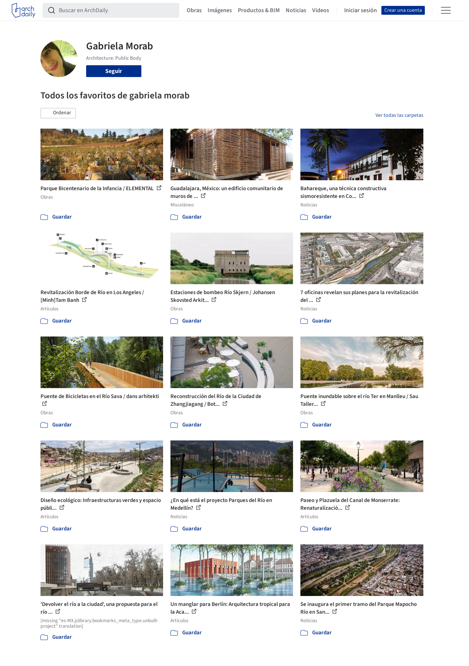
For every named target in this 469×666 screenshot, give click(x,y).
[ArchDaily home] (23, 10)
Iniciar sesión (360, 10)
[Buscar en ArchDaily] (117, 10)
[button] (58, 113)
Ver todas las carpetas (399, 115)
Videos (320, 10)
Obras (194, 10)
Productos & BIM (259, 10)
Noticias (296, 10)
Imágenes (220, 10)
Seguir (113, 71)
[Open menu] (446, 10)
